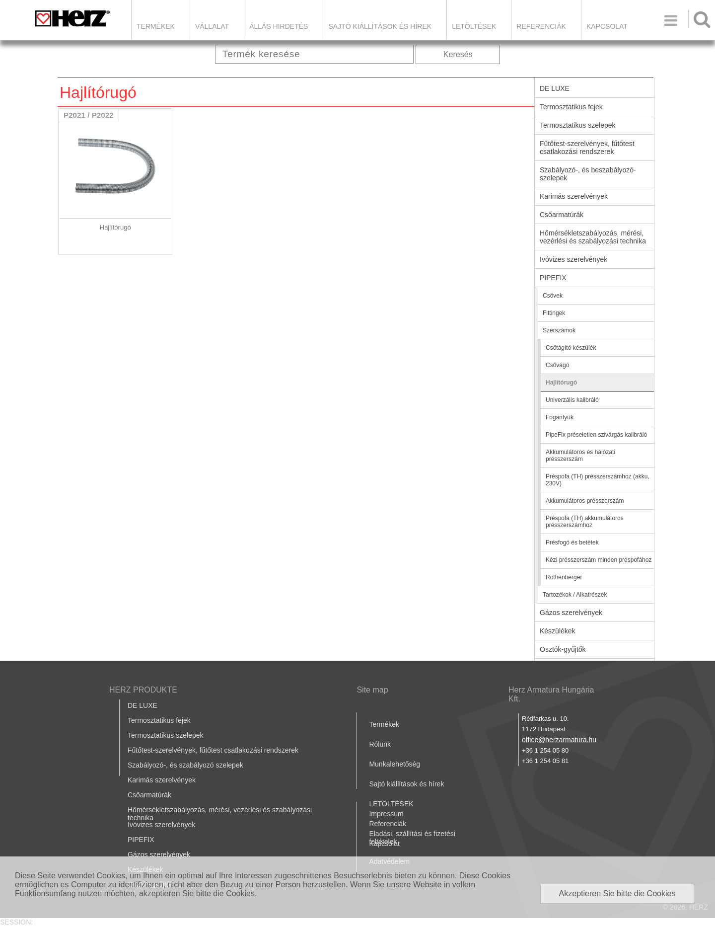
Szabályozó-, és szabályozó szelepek (185, 765)
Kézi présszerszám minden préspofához (598, 559)
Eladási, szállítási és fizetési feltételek (412, 838)
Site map (372, 690)
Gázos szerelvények (571, 613)
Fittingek (554, 312)
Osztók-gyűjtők (563, 649)
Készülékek (557, 631)
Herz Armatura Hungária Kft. (551, 694)
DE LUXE (555, 88)
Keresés (458, 54)
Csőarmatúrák (561, 215)
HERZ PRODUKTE (143, 690)
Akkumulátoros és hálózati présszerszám (580, 456)
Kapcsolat (607, 26)
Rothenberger (564, 577)
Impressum (386, 814)
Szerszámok (559, 330)
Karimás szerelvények (574, 196)
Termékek (156, 26)
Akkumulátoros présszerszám (585, 500)
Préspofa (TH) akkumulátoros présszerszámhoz (585, 522)
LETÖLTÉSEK (474, 26)
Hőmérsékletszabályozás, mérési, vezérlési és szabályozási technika (593, 237)
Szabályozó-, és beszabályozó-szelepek (588, 174)
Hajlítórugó (561, 382)
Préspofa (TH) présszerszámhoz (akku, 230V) (597, 480)
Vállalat (212, 26)
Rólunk (380, 744)
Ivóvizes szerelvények (573, 259)
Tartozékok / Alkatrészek (575, 594)
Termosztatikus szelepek (578, 125)
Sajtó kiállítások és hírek (379, 26)
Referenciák (541, 26)
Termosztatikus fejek (571, 107)
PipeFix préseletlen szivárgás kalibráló (596, 434)
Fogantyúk (559, 417)
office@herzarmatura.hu (559, 740)
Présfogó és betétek (572, 542)
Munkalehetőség (394, 764)
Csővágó (557, 365)
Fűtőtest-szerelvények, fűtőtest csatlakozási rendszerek (587, 147)
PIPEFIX (553, 278)
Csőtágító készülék (571, 347)
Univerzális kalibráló (572, 399)
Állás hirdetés (278, 26)
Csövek (553, 295)
